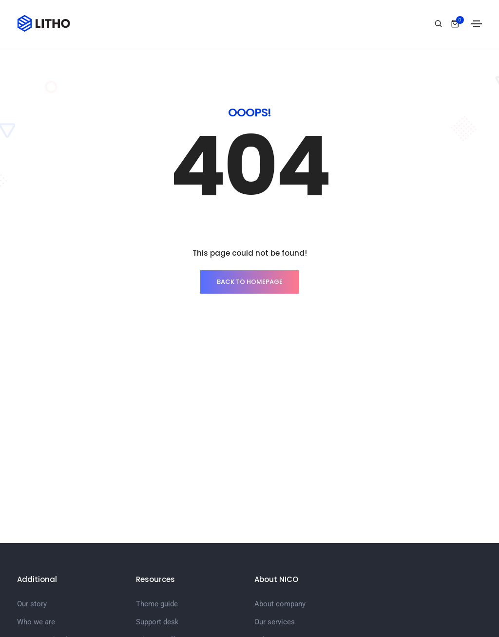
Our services (274, 622)
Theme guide (157, 604)
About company (280, 604)
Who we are (36, 622)
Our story (32, 604)
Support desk (157, 622)
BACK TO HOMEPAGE (250, 281)
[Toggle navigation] (476, 23)
